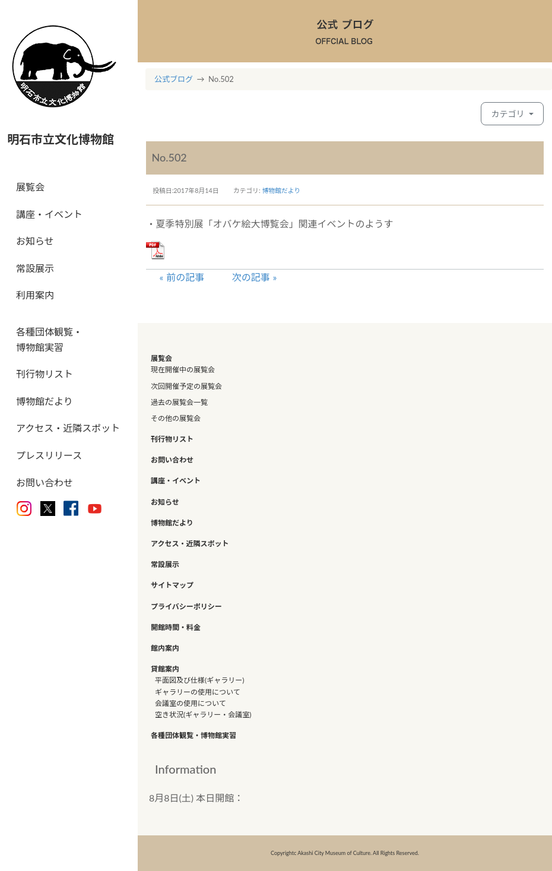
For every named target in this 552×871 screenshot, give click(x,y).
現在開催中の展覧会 (183, 369)
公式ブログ (173, 79)
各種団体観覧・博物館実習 (49, 339)
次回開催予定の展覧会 (186, 386)
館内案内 (165, 648)
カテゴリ (508, 114)
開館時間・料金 (176, 627)
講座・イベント (49, 214)
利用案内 (35, 294)
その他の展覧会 (176, 418)
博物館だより (44, 401)
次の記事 (251, 277)
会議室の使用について (190, 703)
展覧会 (30, 186)
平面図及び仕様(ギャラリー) (199, 680)
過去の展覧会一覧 (179, 402)
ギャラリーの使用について (197, 692)
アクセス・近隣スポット (68, 427)
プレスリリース (49, 455)
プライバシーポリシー (186, 606)
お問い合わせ (44, 482)
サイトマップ (172, 585)
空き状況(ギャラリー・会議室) (203, 714)
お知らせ (35, 240)
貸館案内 (165, 668)
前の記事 (185, 277)
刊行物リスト (44, 373)
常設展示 (35, 268)
